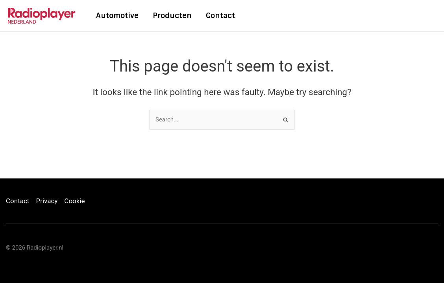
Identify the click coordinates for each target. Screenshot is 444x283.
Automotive (117, 15)
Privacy (46, 201)
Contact (220, 15)
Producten (172, 15)
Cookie (74, 201)
